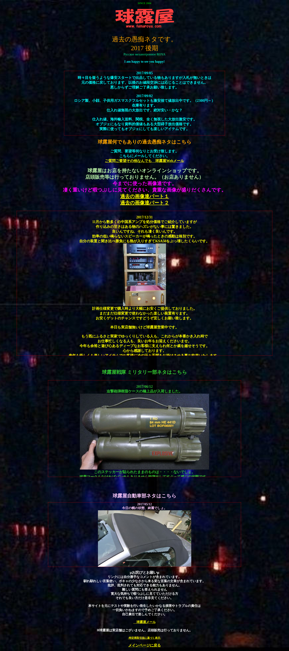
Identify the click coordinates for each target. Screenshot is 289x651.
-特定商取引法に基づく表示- (144, 637)
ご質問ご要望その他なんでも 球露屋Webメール (144, 161)
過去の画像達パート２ (144, 202)
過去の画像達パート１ (144, 196)
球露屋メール (144, 622)
